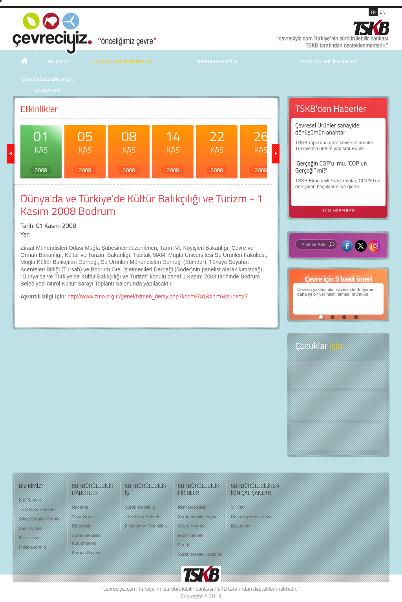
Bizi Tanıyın (30, 500)
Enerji (183, 544)
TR (373, 12)
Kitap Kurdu (338, 436)
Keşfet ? (338, 374)
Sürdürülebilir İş (140, 507)
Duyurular (240, 526)
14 (173, 149)
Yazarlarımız (84, 516)
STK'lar (238, 507)
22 (217, 149)
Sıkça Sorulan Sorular (40, 519)
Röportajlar (82, 526)
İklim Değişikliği (192, 507)
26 (260, 149)
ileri (276, 154)
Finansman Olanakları (146, 526)
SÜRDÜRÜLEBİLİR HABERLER (122, 61)
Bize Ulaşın (30, 537)
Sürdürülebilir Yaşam (197, 516)
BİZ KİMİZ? (58, 61)
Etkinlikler (39, 109)
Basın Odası (31, 528)
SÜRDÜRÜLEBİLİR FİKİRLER (328, 61)
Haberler (80, 507)
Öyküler (338, 405)
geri (11, 154)
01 (41, 149)
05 (85, 149)
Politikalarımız (32, 547)
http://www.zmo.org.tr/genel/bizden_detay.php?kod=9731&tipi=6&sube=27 (158, 296)
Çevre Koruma (192, 526)
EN (383, 12)
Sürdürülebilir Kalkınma (200, 554)
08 (129, 149)
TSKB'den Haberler (37, 509)
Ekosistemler (190, 535)
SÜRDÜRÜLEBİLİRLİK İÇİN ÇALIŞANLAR (47, 84)
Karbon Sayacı (86, 552)
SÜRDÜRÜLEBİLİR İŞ (216, 61)
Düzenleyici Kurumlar (251, 516)
